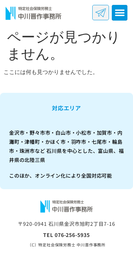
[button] (119, 13)
